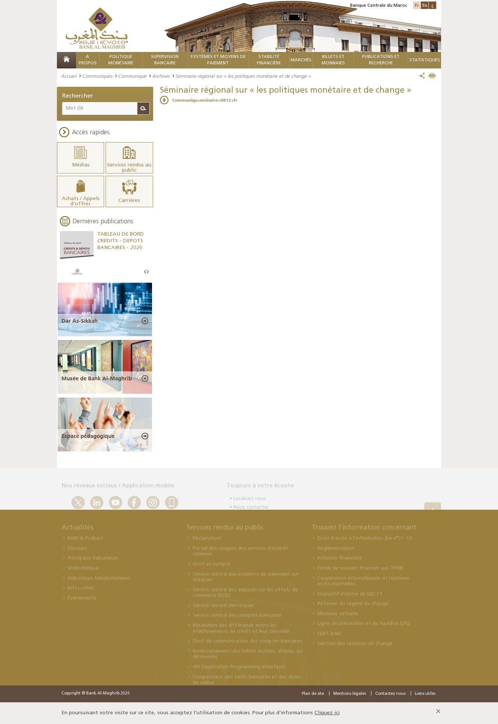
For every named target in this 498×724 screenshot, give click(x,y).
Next (147, 272)
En (424, 5)
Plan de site (313, 694)
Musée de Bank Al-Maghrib (96, 378)
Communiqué (132, 76)
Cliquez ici (327, 713)
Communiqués (97, 76)
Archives (161, 76)
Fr (417, 5)
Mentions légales (349, 694)
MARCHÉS (301, 60)
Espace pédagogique (88, 436)
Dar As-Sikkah (79, 320)
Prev (145, 272)
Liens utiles (425, 694)
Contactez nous (390, 694)
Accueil (68, 76)
